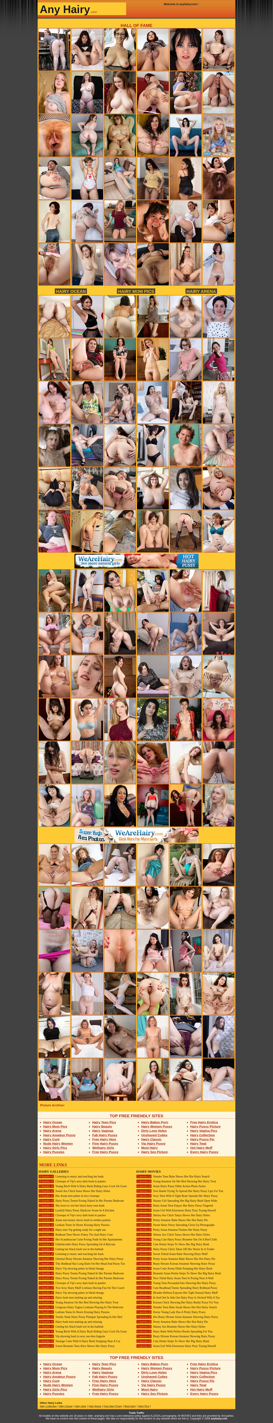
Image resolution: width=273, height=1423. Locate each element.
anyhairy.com (219, 1418)
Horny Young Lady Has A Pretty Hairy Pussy (171, 1312)
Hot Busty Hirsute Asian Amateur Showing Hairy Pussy (177, 1317)
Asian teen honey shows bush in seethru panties (74, 1220)
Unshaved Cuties (154, 1135)
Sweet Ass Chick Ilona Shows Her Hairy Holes (74, 1191)
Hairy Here (80, 1406)
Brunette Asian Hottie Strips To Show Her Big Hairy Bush (178, 1273)
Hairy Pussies (54, 1152)
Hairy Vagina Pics (203, 1130)
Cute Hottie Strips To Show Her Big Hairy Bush (172, 1244)
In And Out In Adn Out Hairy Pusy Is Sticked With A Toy (178, 1297)
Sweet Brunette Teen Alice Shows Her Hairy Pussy (76, 1346)
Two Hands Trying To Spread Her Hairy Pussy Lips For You (179, 1191)
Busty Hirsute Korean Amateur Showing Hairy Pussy (175, 1263)
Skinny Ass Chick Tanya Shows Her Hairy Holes (173, 1215)
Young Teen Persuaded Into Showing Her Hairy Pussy (176, 1283)
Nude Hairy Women (58, 1143)
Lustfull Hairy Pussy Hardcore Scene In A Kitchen (76, 1210)
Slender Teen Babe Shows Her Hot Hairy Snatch (172, 1176)
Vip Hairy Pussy (153, 1143)
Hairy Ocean (71, 291)
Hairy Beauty (102, 1126)
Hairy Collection (202, 1135)
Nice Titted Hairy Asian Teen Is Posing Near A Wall (174, 1278)
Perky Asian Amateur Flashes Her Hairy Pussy (171, 1229)
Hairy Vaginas (103, 1130)
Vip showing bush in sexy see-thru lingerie (71, 1336)
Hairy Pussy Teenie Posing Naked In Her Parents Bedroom (81, 1200)
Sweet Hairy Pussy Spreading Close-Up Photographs (175, 1225)
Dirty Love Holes (154, 1130)
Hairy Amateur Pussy (59, 1135)
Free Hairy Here (104, 1139)
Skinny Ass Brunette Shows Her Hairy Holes (170, 1326)
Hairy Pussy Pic (202, 1139)
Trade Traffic (136, 1412)
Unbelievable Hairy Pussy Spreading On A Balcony (76, 1244)
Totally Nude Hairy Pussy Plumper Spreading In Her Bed (80, 1317)
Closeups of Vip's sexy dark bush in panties (72, 1181)
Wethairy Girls (103, 1147)
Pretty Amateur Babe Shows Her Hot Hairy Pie (172, 1220)
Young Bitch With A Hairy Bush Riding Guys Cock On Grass (82, 1186)
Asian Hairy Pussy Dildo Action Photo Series (171, 1186)
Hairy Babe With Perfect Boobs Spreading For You (174, 1331)
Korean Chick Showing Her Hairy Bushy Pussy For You (177, 1302)
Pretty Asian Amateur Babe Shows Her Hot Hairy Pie (175, 1258)
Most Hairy (149, 1147)
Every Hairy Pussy (204, 1152)
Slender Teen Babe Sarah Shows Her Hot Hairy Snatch (176, 1307)
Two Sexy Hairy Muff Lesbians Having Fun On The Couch (81, 1288)
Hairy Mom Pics (136, 291)
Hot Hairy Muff (201, 1147)
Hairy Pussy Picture (205, 1126)
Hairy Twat (198, 1143)
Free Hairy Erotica (204, 1122)
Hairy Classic (151, 1139)
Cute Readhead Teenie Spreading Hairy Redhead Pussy (176, 1288)
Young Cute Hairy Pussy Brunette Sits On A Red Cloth (176, 1239)
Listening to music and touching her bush (70, 1176)
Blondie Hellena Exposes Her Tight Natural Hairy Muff (177, 1292)
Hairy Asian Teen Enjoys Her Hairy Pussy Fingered (174, 1205)
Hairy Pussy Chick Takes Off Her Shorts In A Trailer (175, 1249)
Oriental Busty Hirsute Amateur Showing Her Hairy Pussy (80, 1258)
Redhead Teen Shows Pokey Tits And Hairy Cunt (75, 1234)
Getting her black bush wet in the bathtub (70, 1249)
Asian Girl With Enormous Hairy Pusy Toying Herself (176, 1210)
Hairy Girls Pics (55, 1147)
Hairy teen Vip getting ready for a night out (72, 1229)
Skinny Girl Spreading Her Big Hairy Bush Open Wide (176, 1200)
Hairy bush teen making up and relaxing (70, 1297)
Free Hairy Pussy (105, 1152)
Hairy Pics (143, 1406)
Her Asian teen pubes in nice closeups (68, 1195)
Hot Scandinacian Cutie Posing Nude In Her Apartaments (80, 1239)
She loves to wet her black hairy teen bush (71, 1205)
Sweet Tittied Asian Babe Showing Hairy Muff (172, 1254)
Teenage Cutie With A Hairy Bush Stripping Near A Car (79, 1341)
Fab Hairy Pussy (105, 1135)
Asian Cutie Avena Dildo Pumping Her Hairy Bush (174, 1268)
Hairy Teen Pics (104, 1122)
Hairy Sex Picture (154, 1152)
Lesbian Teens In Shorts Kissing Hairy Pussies (74, 1225)
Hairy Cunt (51, 1139)
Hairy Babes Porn (154, 1122)
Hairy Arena (201, 291)
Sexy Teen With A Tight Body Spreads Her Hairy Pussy (177, 1195)
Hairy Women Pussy (156, 1126)
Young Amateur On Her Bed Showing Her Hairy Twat (78, 1302)
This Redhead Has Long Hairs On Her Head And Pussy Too (81, 1263)
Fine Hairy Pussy (105, 1143)
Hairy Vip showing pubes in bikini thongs (71, 1268)
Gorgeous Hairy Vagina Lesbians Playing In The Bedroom (80, 1307)
